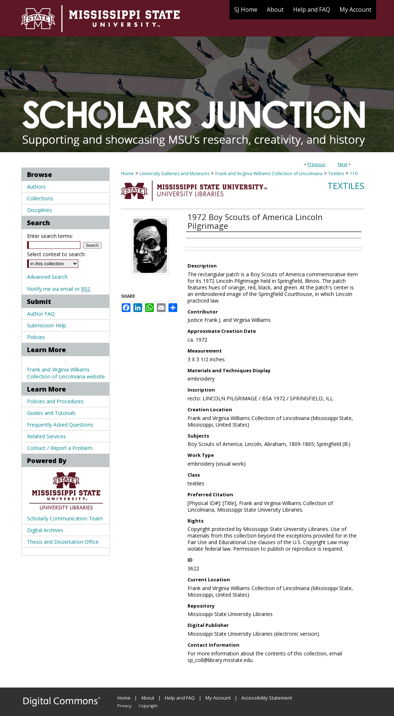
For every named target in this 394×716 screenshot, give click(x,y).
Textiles (336, 173)
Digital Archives (45, 530)
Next (342, 164)
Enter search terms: (50, 235)
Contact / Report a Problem (59, 447)
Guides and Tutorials (51, 412)
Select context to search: (56, 254)
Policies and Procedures (55, 401)
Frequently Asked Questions (60, 424)
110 (353, 173)
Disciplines (39, 210)
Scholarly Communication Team (65, 518)
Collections (40, 198)
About (147, 697)
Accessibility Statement (266, 697)
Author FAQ (41, 313)
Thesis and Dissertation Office (63, 541)
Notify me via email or (58, 288)
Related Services (46, 436)
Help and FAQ (180, 697)
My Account (218, 697)
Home (127, 173)
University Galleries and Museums (174, 173)
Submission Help (46, 325)
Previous (316, 164)
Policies (36, 337)
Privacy (124, 705)
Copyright (148, 705)
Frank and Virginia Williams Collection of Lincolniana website (66, 373)
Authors (36, 186)
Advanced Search (47, 276)
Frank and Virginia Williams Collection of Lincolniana (268, 173)
